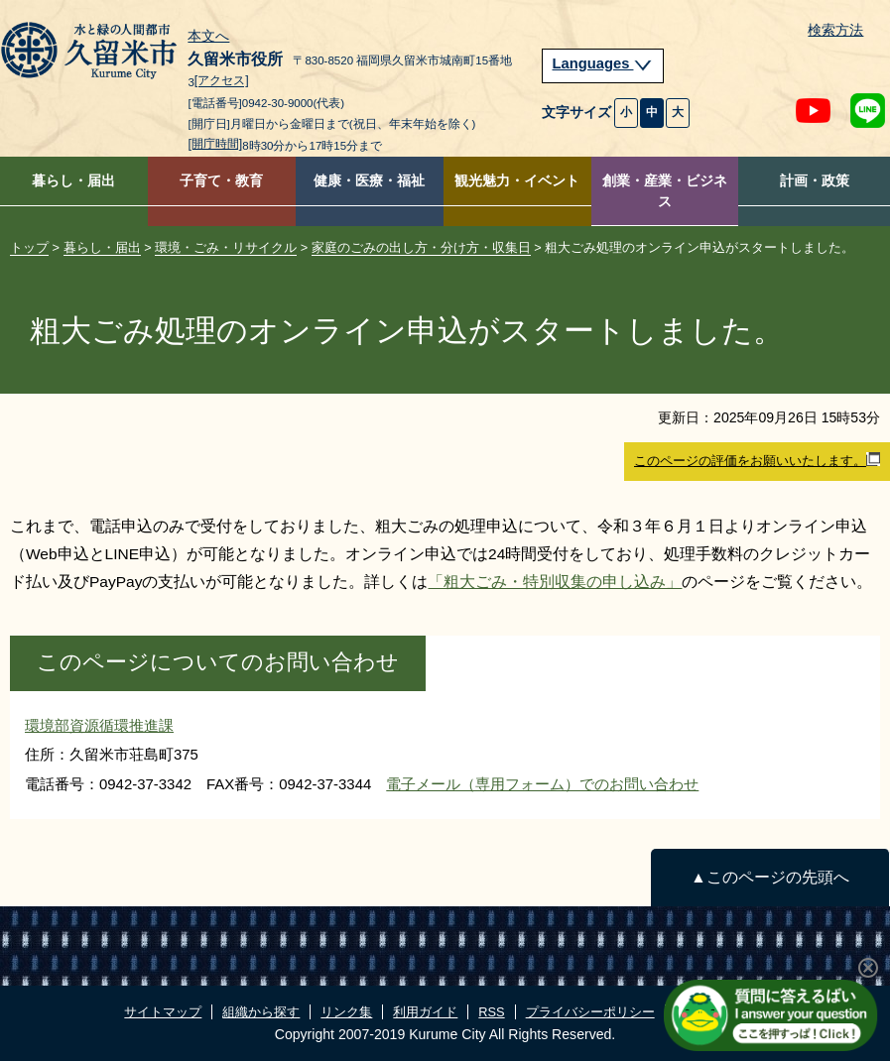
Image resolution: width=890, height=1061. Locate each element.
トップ (29, 247)
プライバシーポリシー (590, 1011)
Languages (603, 63)
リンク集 (346, 1011)
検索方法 (835, 30)
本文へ (208, 37)
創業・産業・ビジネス (664, 191)
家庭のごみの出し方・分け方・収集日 (421, 247)
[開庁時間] (215, 144)
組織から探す (261, 1011)
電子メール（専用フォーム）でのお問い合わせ (542, 783)
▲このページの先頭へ (769, 877)
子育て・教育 (221, 181)
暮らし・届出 (73, 181)
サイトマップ (162, 1011)
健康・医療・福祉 (369, 181)
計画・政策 (814, 181)
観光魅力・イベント (516, 181)
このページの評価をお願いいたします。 (757, 460)
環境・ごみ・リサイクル (226, 247)
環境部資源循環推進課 (99, 725)
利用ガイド (425, 1011)
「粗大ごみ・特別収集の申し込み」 (555, 581)
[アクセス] (221, 81)
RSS (491, 1011)
